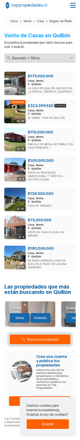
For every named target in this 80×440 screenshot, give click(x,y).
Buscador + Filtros (40, 58)
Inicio (14, 21)
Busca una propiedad (40, 339)
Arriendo (40, 318)
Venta (27, 21)
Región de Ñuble (61, 21)
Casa (40, 21)
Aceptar (48, 424)
